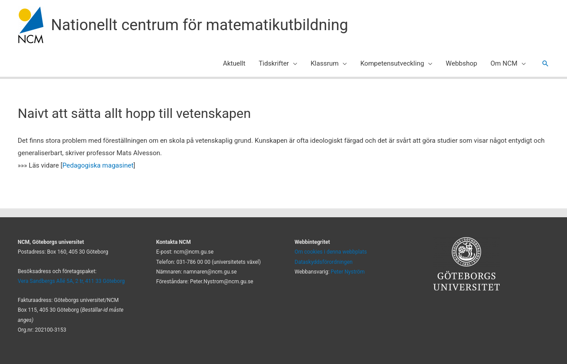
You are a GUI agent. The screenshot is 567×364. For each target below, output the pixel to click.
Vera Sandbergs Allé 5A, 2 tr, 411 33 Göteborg (71, 281)
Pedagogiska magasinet (98, 165)
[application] (293, 63)
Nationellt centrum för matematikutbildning (199, 25)
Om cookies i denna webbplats (331, 252)
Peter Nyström (348, 272)
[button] (545, 63)
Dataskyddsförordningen (324, 262)
